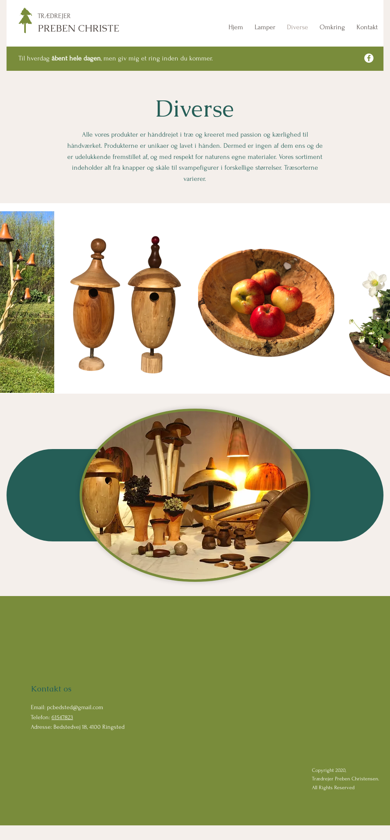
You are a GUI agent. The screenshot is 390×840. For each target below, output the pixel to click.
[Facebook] (368, 58)
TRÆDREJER (54, 16)
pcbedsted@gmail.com (75, 707)
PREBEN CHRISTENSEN (92, 28)
